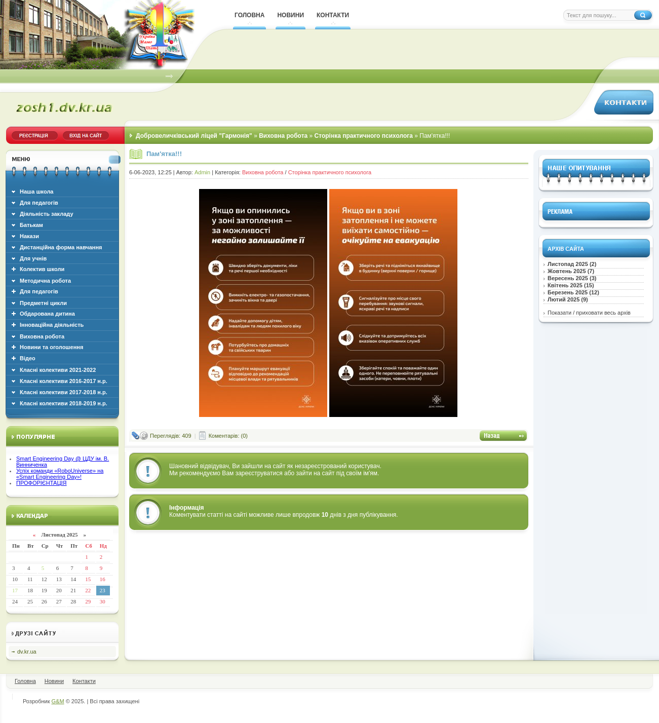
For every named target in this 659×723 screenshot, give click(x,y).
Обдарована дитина (47, 314)
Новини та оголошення (51, 347)
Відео (27, 358)
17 (15, 590)
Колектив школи (42, 269)
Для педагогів (39, 291)
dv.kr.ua (26, 652)
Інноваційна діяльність (52, 325)
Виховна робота (263, 172)
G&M (58, 701)
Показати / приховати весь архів (589, 313)
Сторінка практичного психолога (329, 172)
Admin (202, 172)
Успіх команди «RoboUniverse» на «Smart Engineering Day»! (59, 474)
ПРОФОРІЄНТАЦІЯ (41, 483)
